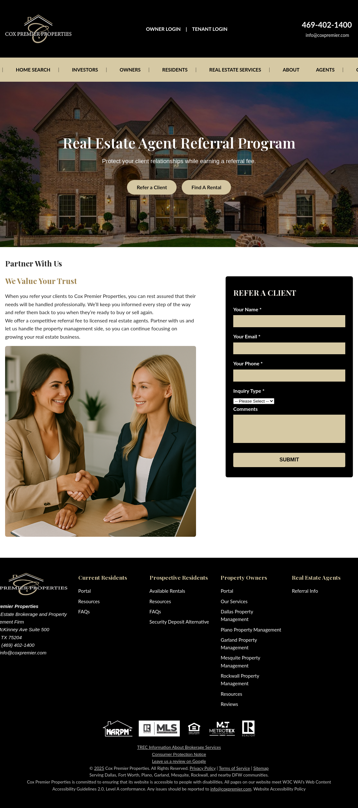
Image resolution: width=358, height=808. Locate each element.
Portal (84, 591)
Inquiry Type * (248, 391)
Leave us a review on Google (179, 761)
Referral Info (305, 591)
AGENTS (325, 70)
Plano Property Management (251, 629)
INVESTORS (85, 70)
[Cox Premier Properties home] (38, 29)
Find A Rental (206, 187)
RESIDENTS (175, 70)
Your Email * (247, 336)
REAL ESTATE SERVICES (235, 70)
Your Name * (247, 309)
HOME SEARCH (33, 70)
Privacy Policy (203, 768)
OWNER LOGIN (163, 29)
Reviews (229, 704)
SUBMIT (289, 459)
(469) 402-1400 (17, 645)
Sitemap (261, 768)
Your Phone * (248, 363)
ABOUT (291, 70)
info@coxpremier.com (327, 35)
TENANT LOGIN (210, 29)
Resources (89, 601)
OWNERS (130, 70)
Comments (245, 409)
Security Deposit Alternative (179, 622)
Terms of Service (234, 768)
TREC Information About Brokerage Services (179, 747)
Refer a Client (152, 187)
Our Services (234, 601)
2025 (99, 768)
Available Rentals (167, 591)
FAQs (84, 611)
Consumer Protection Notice (179, 754)
